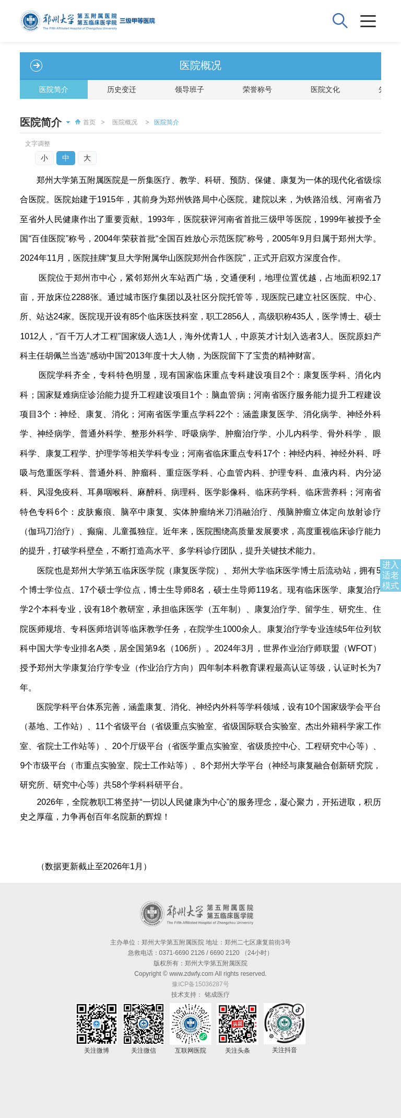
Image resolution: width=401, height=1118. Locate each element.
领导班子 (189, 89)
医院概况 (124, 122)
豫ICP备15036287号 (200, 984)
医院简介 (53, 89)
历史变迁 (121, 89)
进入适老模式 (390, 575)
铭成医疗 (217, 994)
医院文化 (325, 89)
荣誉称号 (257, 89)
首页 (84, 122)
